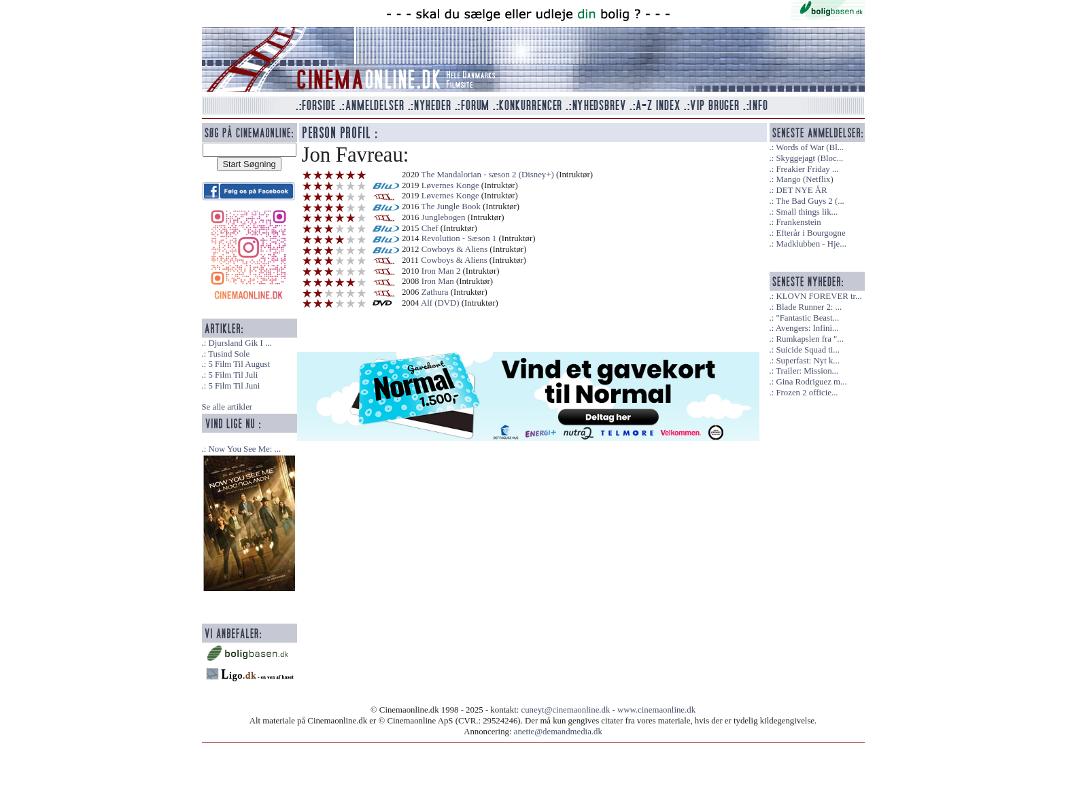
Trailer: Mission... (807, 371)
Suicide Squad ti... (807, 350)
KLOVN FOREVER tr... (818, 296)
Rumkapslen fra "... (809, 339)
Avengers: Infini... (807, 328)
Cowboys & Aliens (454, 249)
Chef (430, 228)
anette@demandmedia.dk (558, 731)
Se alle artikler (227, 407)
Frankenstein (798, 222)
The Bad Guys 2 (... (810, 201)
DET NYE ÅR (801, 190)
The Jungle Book (450, 206)
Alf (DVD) (440, 303)
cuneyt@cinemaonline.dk (566, 710)
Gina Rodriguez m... (811, 382)
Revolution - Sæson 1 (459, 238)
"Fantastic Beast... (807, 318)
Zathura (435, 292)
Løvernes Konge (450, 185)
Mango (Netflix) (804, 179)
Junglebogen (444, 217)
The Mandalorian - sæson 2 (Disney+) (487, 174)
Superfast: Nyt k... (807, 360)
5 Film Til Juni (234, 386)
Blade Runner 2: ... (809, 307)
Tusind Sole (229, 354)
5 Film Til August (239, 364)
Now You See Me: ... (244, 449)
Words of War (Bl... (810, 147)
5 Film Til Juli (233, 375)
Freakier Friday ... (807, 169)
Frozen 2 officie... (807, 392)
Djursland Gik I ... (239, 343)
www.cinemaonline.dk (656, 710)
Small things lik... (807, 212)
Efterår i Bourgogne (810, 233)
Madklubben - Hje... (811, 244)
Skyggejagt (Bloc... (809, 158)
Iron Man (438, 281)
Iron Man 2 (441, 271)
